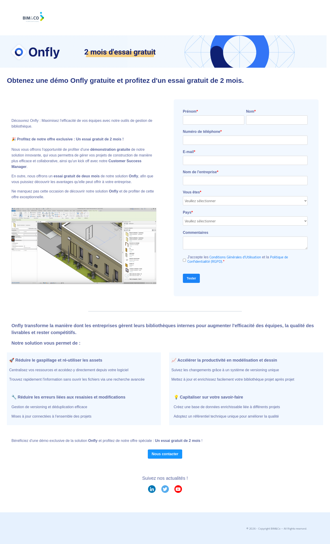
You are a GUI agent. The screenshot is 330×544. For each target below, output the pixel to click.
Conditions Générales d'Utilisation (235, 257)
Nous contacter (165, 454)
